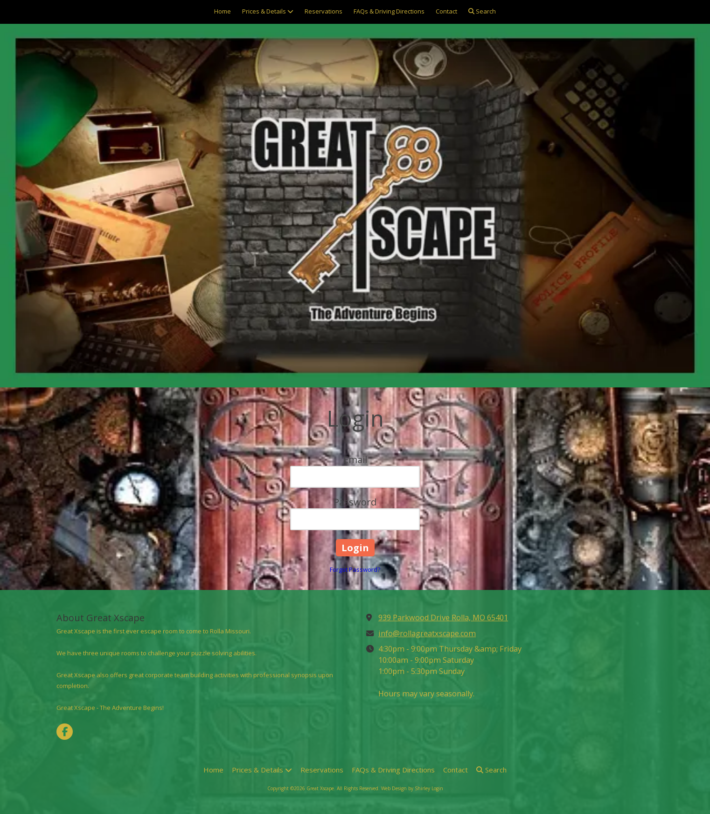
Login (437, 788)
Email (355, 459)
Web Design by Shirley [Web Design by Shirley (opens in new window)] (405, 788)
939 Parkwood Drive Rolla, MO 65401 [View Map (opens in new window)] (443, 617)
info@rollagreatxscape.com (427, 633)
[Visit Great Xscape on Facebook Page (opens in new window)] (64, 731)
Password (355, 502)
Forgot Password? (355, 569)
